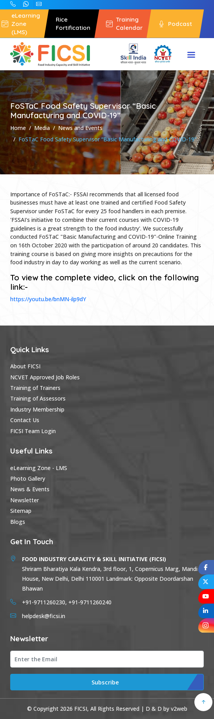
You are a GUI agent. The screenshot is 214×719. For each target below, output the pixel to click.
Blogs (17, 521)
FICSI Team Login (33, 431)
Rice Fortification (73, 23)
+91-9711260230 (26, 3)
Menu (191, 55)
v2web (179, 708)
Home (18, 128)
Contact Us (24, 420)
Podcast (175, 23)
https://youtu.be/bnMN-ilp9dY (48, 299)
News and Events (80, 128)
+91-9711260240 (13, 3)
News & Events (29, 489)
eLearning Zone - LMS (38, 468)
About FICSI (25, 366)
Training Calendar (124, 23)
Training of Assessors (38, 398)
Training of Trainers (35, 388)
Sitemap (20, 510)
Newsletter (24, 500)
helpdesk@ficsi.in (39, 3)
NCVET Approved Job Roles (45, 377)
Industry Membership (37, 409)
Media (42, 128)
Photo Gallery (27, 478)
